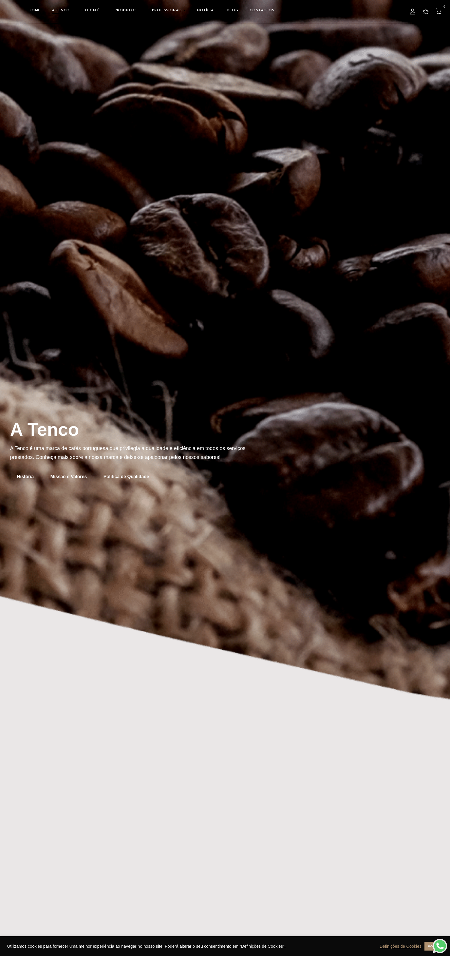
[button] (439, 11)
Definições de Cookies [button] (401, 946)
